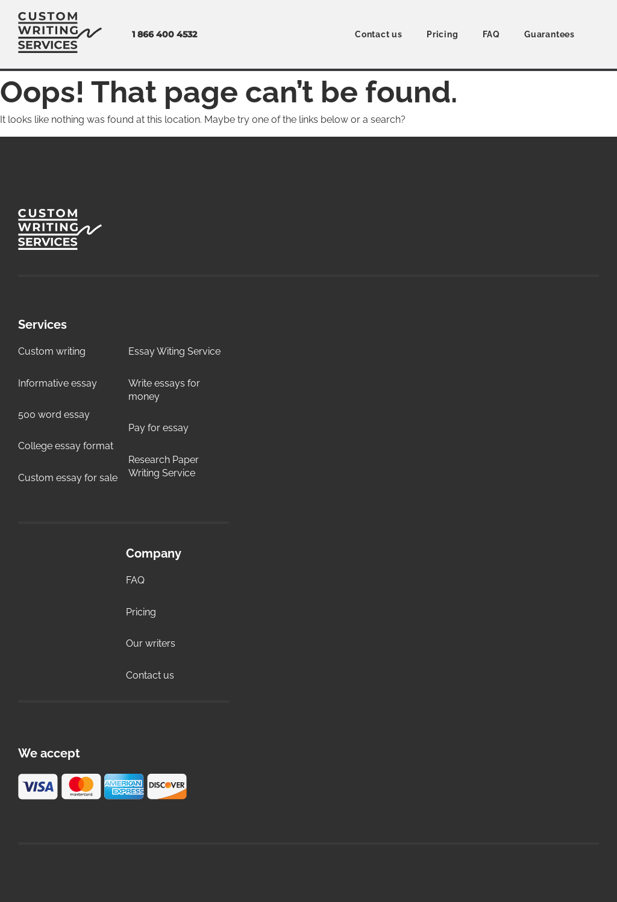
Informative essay (57, 383)
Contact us (378, 34)
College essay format (65, 446)
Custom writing (52, 351)
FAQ (491, 34)
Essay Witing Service (174, 351)
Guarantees (549, 34)
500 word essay (54, 414)
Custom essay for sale (67, 478)
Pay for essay (158, 428)
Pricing (443, 34)
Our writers (150, 643)
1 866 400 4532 (164, 34)
